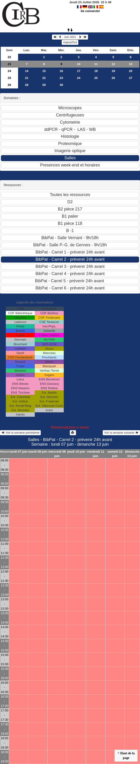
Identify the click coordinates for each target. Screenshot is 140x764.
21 (27, 78)
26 (113, 78)
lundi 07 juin (19, 451)
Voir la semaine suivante (121, 432)
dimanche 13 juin (132, 454)
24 (9, 71)
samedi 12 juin (114, 454)
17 (78, 71)
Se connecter (90, 11)
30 (61, 85)
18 (96, 71)
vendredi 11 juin (95, 454)
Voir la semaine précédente (20, 432)
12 (113, 64)
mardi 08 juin (37, 451)
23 (9, 64)
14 (27, 71)
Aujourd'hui (70, 42)
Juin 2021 (70, 37)
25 (9, 78)
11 (96, 64)
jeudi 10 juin (76, 451)
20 (130, 71)
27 (130, 78)
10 (78, 64)
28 (27, 85)
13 (130, 64)
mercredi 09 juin (57, 454)
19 (113, 71)
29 (44, 85)
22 (9, 57)
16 (61, 71)
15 (44, 71)
